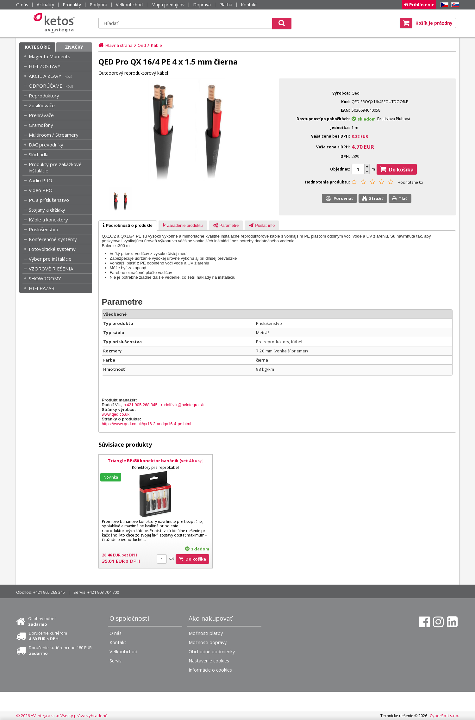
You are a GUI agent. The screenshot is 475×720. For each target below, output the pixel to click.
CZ (443, 5)
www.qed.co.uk (115, 414)
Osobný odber (42, 621)
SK (454, 5)
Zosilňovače (42, 105)
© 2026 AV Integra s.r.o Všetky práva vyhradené (62, 715)
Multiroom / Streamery (53, 135)
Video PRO (41, 190)
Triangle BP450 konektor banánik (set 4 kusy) (155, 460)
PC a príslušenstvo (49, 200)
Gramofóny (41, 125)
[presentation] (128, 225)
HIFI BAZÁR (41, 288)
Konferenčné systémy (53, 239)
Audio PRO (40, 180)
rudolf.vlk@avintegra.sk (182, 404)
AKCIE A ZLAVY (45, 76)
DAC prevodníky (46, 144)
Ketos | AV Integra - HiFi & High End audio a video (55, 23)
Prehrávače (41, 115)
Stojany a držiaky (47, 210)
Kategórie (37, 47)
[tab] (127, 225)
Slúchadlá (38, 154)
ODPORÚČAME (45, 86)
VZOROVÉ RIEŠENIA (51, 268)
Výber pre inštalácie (50, 259)
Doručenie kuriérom (48, 636)
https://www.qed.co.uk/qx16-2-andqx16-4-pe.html (146, 423)
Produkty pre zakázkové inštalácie (55, 167)
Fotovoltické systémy (52, 249)
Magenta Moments (49, 56)
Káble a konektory (48, 219)
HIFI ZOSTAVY (44, 66)
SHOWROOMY (45, 278)
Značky (74, 47)
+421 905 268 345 (141, 404)
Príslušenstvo (43, 229)
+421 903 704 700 (103, 592)
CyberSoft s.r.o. (444, 715)
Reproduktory (44, 95)
